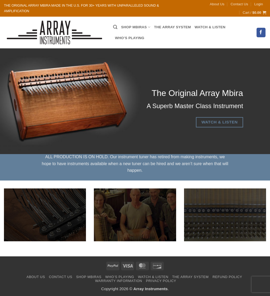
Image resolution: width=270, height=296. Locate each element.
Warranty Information (118, 281)
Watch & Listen (210, 27)
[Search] (115, 27)
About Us (217, 4)
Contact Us (239, 4)
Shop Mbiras (135, 27)
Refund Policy (227, 277)
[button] (258, 4)
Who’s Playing (129, 38)
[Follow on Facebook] (261, 32)
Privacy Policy (161, 281)
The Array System (172, 27)
